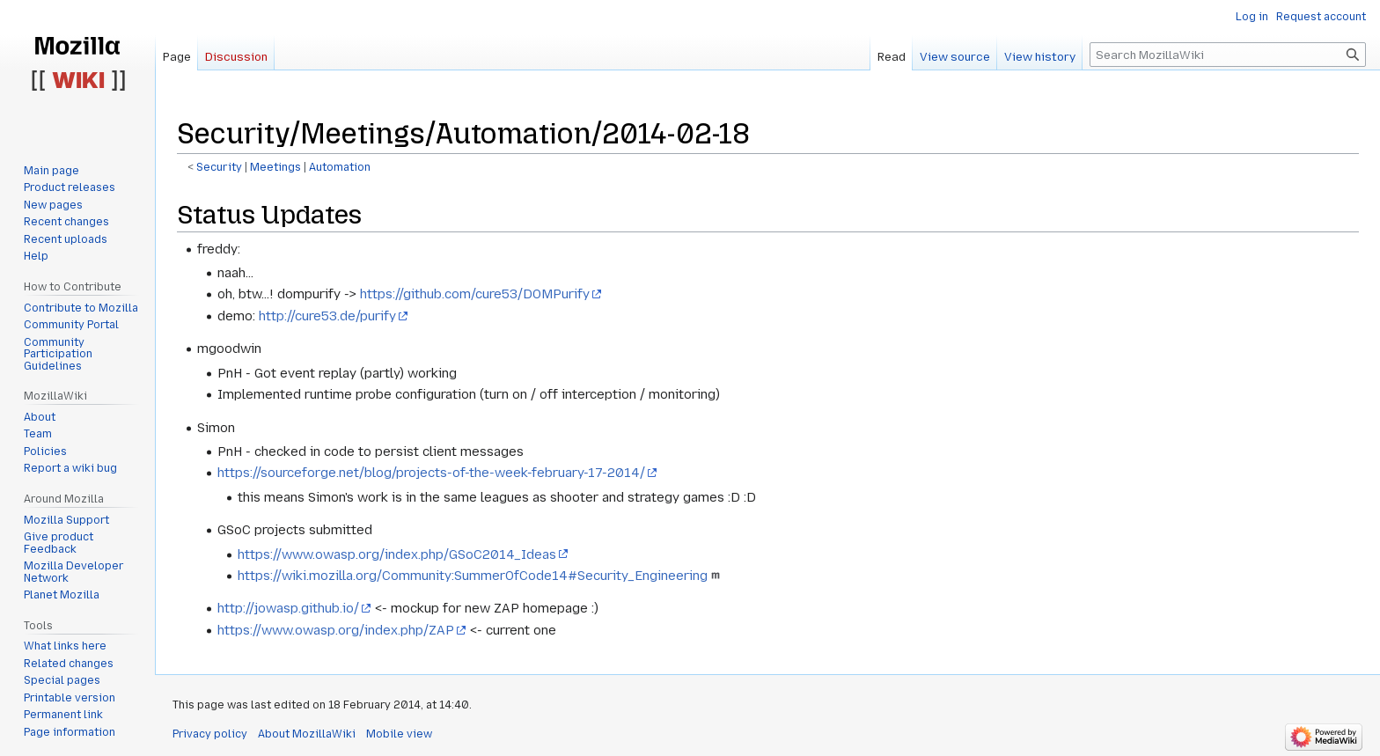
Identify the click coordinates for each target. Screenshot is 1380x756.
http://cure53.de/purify (327, 316)
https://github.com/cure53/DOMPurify (475, 294)
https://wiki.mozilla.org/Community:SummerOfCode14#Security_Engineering (473, 576)
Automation (340, 167)
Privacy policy (209, 734)
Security (219, 167)
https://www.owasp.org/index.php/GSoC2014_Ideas (397, 554)
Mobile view (399, 734)
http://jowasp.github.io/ (288, 608)
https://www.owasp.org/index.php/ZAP (335, 630)
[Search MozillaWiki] (1228, 54)
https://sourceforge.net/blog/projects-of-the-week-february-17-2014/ (431, 473)
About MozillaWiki (307, 734)
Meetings (275, 167)
